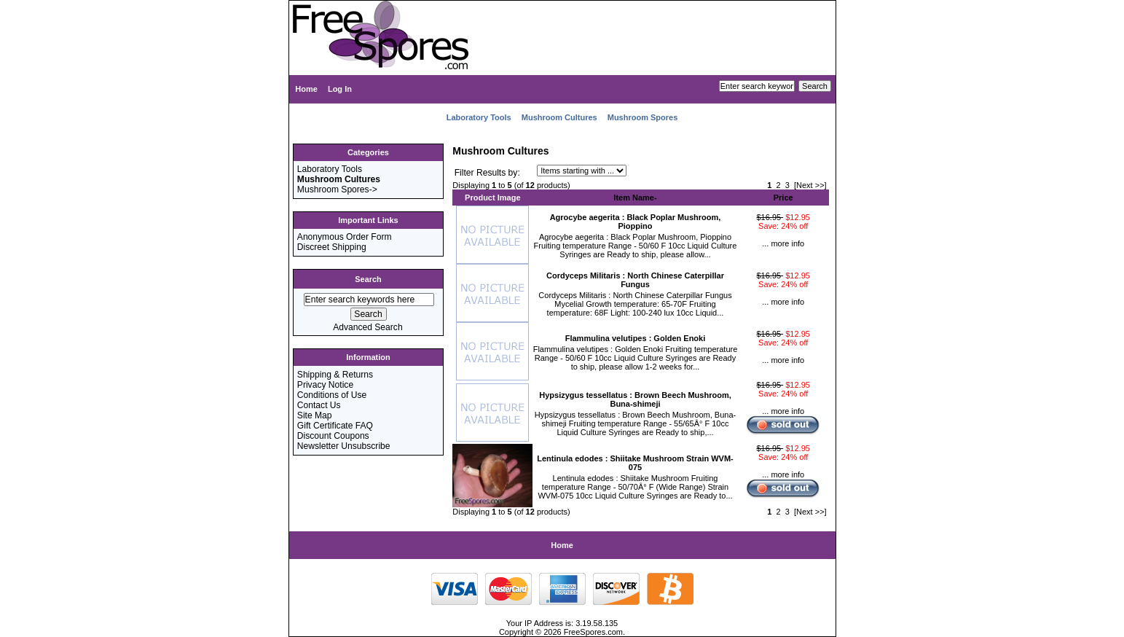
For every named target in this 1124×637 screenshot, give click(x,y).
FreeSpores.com (593, 632)
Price (783, 197)
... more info (783, 243)
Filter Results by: (487, 173)
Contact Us (319, 405)
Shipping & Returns (335, 375)
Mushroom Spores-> (337, 189)
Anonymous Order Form (344, 237)
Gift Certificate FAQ (335, 426)
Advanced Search (367, 327)
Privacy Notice (325, 385)
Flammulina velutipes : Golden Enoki (635, 338)
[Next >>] (810, 185)
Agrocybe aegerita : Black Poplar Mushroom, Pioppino (635, 221)
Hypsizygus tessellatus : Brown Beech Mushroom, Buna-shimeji (635, 399)
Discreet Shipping (331, 247)
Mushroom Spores (643, 117)
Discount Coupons (333, 436)
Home (306, 89)
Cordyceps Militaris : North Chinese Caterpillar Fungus (635, 280)
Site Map (314, 415)
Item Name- (634, 197)
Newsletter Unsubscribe (343, 446)
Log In (340, 89)
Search (368, 279)
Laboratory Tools (479, 117)
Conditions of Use (331, 395)
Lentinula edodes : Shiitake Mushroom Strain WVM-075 (635, 463)
